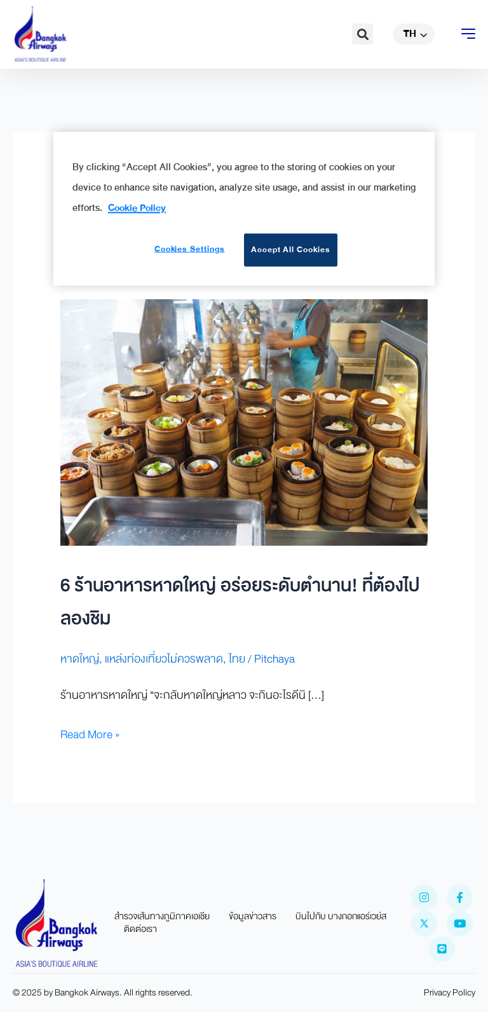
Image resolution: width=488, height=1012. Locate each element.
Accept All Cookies (290, 250)
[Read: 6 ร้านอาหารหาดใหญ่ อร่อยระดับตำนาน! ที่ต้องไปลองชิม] (244, 421)
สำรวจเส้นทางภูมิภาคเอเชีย (162, 916)
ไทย (237, 659)
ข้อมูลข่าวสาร (252, 916)
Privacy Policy (449, 993)
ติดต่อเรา (140, 929)
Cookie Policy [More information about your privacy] (137, 207)
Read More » (89, 735)
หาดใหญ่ (79, 659)
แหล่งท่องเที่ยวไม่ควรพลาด (164, 659)
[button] (362, 34)
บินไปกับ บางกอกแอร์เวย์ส (340, 916)
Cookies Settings (189, 249)
